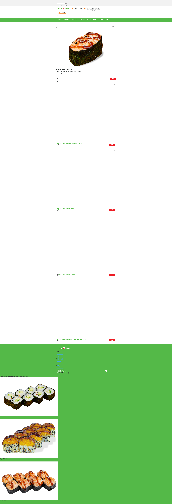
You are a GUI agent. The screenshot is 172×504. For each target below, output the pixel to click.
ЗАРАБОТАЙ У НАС (104, 19)
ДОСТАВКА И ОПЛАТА (85, 19)
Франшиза (58, 366)
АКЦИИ (95, 19)
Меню (58, 365)
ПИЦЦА (58, 357)
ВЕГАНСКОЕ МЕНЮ (60, 358)
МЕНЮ (59, 19)
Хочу (113, 78)
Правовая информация (60, 370)
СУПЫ (58, 362)
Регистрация (65, 5)
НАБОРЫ (58, 353)
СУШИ (58, 356)
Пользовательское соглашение (61, 369)
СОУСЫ (58, 364)
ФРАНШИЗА (66, 19)
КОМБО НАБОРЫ (60, 359)
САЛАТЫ (58, 363)
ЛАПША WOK (59, 360)
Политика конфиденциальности (61, 368)
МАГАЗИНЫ (74, 19)
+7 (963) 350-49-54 (78, 8)
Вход (61, 5)
